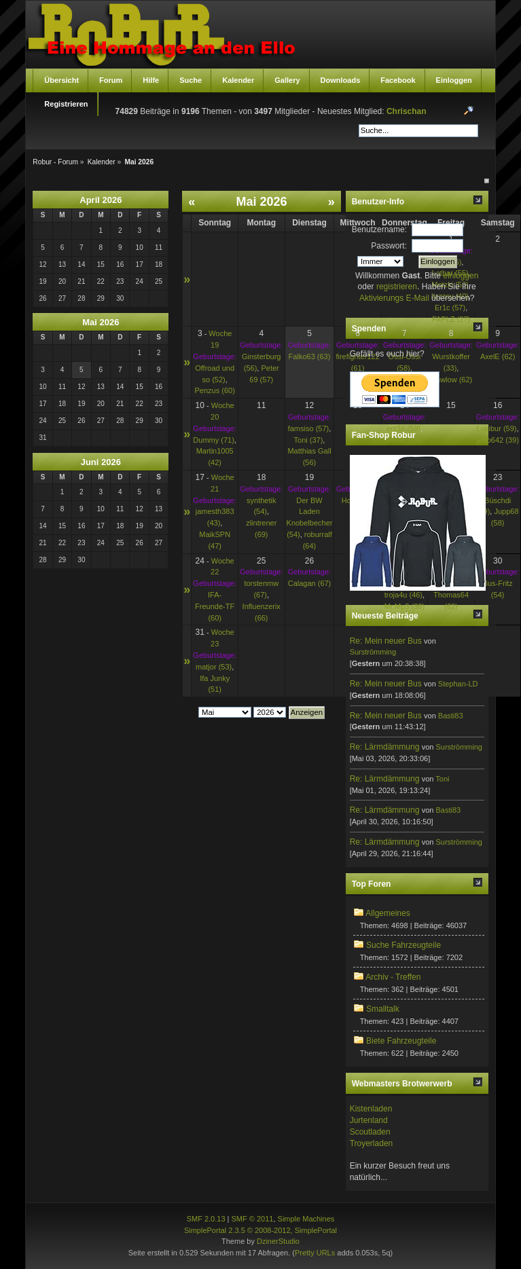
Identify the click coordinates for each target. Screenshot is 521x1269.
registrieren (396, 286)
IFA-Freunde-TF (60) (214, 606)
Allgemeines (387, 913)
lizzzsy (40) (450, 296)
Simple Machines (306, 1219)
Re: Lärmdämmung (385, 747)
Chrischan (407, 111)
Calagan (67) (309, 583)
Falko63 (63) (310, 356)
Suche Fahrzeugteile (403, 945)
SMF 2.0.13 (206, 1219)
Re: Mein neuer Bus (386, 641)
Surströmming (373, 652)
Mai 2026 (100, 322)
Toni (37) (308, 440)
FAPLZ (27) (451, 319)
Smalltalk (382, 1009)
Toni (442, 779)
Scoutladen (370, 1132)
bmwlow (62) (451, 379)
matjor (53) (214, 667)
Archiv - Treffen (392, 977)
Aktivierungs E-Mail (394, 298)
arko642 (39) (497, 440)
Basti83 (450, 716)
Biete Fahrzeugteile (401, 1041)
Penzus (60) (215, 390)
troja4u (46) (403, 595)
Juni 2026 (101, 462)
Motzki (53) (449, 284)
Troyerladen (371, 1143)
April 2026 (100, 200)
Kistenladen (371, 1109)
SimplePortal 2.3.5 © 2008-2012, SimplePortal (260, 1230)
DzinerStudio (278, 1241)
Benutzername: (379, 229)
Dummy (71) (213, 440)
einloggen (460, 275)
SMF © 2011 (253, 1219)
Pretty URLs (315, 1253)
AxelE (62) (497, 356)
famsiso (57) (308, 428)
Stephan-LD (458, 684)
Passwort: (389, 246)
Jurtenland (369, 1120)
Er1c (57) (450, 308)
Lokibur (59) (497, 428)
